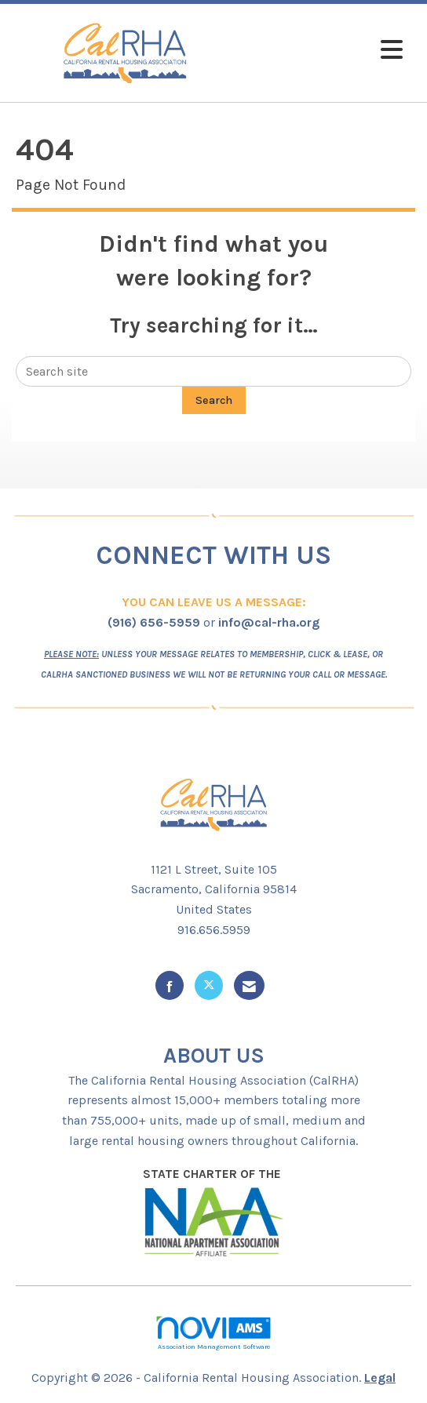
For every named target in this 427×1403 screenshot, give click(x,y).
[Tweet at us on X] (209, 985)
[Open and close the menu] (324, 50)
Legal (380, 1377)
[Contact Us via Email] (249, 985)
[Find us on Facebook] (169, 985)
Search (213, 400)
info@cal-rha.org (268, 622)
